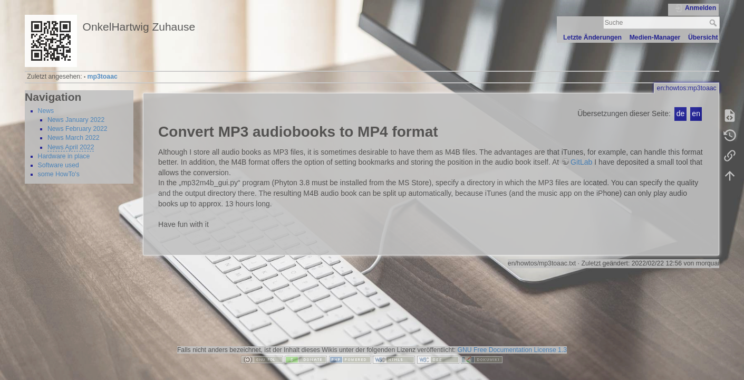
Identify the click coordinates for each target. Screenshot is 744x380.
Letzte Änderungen (592, 37)
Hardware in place (64, 156)
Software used (58, 165)
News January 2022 (75, 120)
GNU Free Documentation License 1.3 (512, 350)
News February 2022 (77, 128)
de (681, 113)
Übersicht (703, 37)
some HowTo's (59, 174)
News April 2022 (70, 147)
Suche (714, 22)
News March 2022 (73, 137)
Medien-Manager (655, 37)
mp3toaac (103, 76)
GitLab (581, 162)
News (46, 111)
